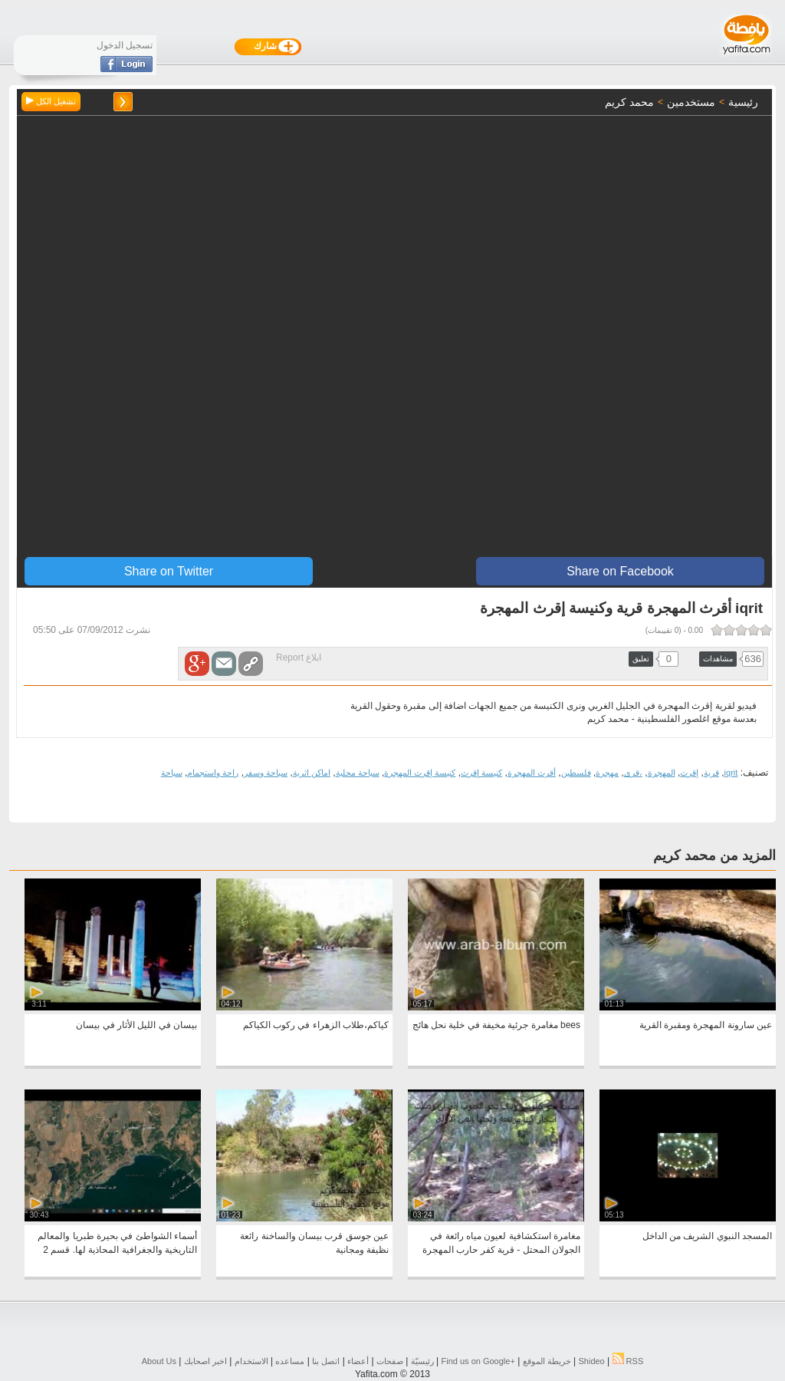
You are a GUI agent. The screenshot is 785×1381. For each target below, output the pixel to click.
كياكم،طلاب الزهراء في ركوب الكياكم (316, 1025)
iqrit (731, 772)
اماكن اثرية (311, 772)
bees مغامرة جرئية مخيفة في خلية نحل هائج (496, 1025)
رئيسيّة (422, 1361)
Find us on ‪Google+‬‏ (478, 1361)
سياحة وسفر (265, 772)
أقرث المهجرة (531, 772)
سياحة (171, 772)
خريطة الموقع (547, 1361)
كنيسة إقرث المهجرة (419, 772)
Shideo (591, 1361)
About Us (159, 1361)
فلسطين (576, 772)
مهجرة (607, 772)
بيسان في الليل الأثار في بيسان (136, 1025)
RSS (628, 1361)
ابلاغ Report (298, 657)
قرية (711, 772)
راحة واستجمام (212, 772)
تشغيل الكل (51, 101)
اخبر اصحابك (205, 1361)
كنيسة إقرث (481, 772)
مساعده (289, 1361)
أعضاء (358, 1361)
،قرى (633, 772)
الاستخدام (251, 1361)
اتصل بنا (326, 1361)
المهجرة (661, 772)
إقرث (689, 772)
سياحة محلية (357, 772)
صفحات (389, 1361)
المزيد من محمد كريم (714, 855)
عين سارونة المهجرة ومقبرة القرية (705, 1025)
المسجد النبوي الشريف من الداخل (707, 1236)
